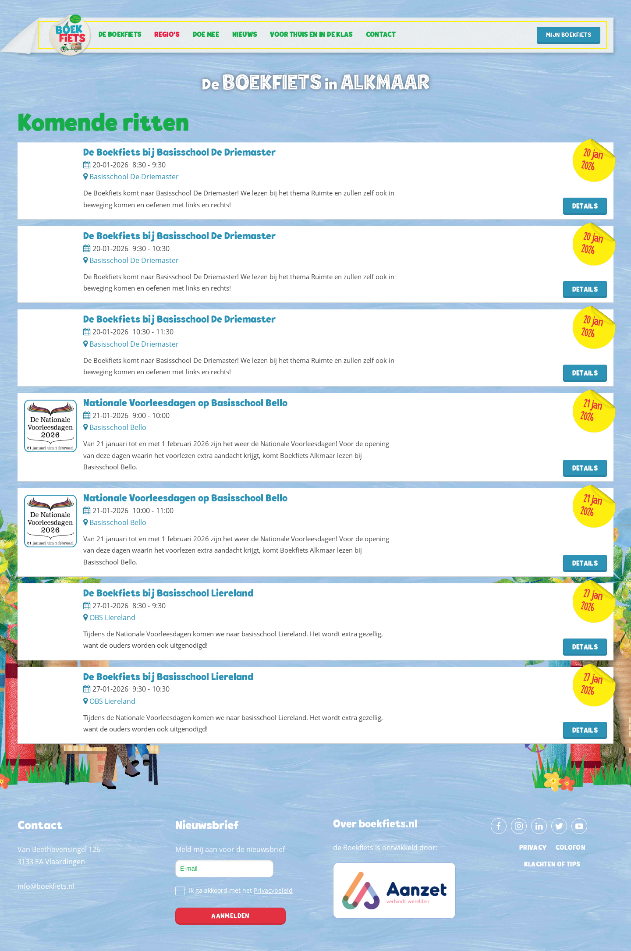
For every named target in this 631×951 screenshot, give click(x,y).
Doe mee (206, 35)
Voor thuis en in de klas (311, 35)
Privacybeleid (273, 890)
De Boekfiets (120, 35)
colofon (570, 848)
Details (585, 206)
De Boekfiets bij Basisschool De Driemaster (179, 153)
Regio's (166, 35)
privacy (532, 848)
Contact (380, 35)
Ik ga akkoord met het (234, 890)
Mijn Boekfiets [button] (568, 35)
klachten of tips (552, 864)
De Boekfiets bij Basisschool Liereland (168, 594)
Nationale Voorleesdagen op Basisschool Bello (185, 404)
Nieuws (244, 35)
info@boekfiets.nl (46, 886)
